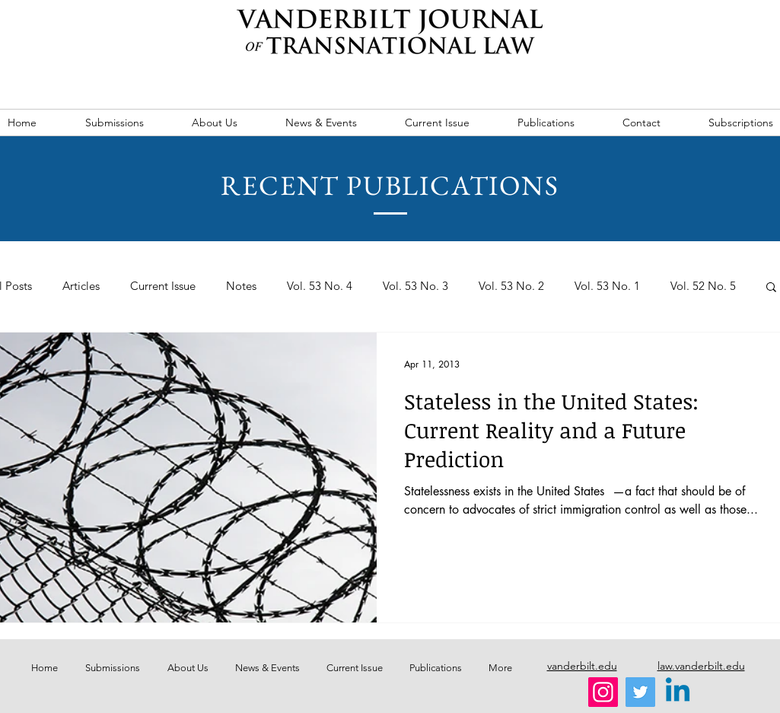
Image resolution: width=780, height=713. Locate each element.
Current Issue (163, 286)
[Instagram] (603, 692)
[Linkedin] (677, 692)
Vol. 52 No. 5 (703, 286)
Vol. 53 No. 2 (511, 286)
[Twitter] (640, 692)
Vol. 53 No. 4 (319, 286)
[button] (771, 288)
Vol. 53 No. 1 (607, 286)
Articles (81, 286)
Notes (241, 286)
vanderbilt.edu (582, 666)
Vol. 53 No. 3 (415, 286)
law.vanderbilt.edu (701, 666)
